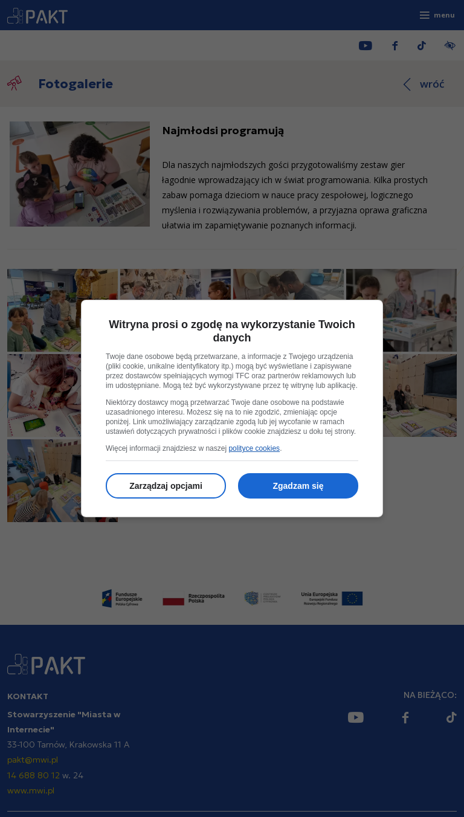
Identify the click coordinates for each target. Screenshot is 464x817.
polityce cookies (254, 448)
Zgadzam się (297, 486)
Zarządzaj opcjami (165, 486)
